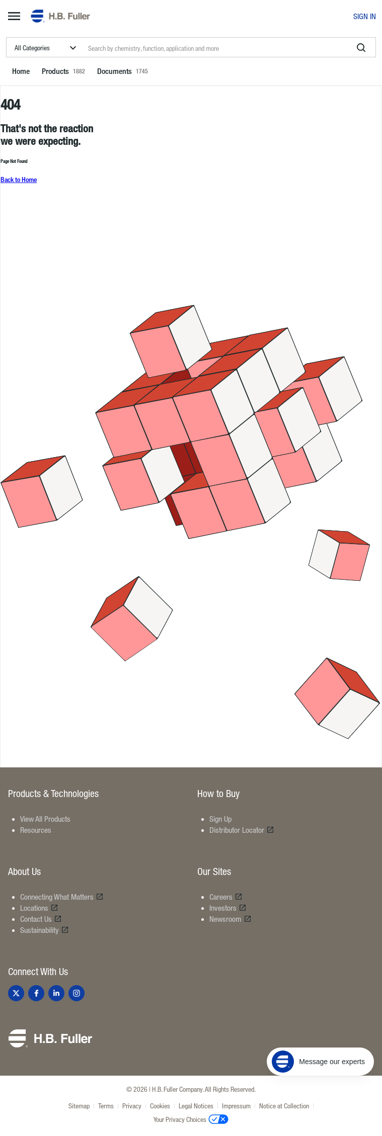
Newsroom (230, 918)
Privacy (131, 1105)
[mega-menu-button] (14, 16)
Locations (39, 907)
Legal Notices (196, 1105)
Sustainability (44, 929)
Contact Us (41, 918)
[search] (361, 48)
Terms (106, 1105)
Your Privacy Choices (191, 1119)
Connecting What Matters (62, 896)
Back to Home (19, 179)
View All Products (45, 818)
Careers (226, 896)
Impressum (236, 1105)
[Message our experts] (320, 1061)
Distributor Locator (241, 829)
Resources (35, 829)
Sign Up (220, 818)
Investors (228, 907)
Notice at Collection (284, 1105)
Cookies (160, 1105)
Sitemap (79, 1105)
